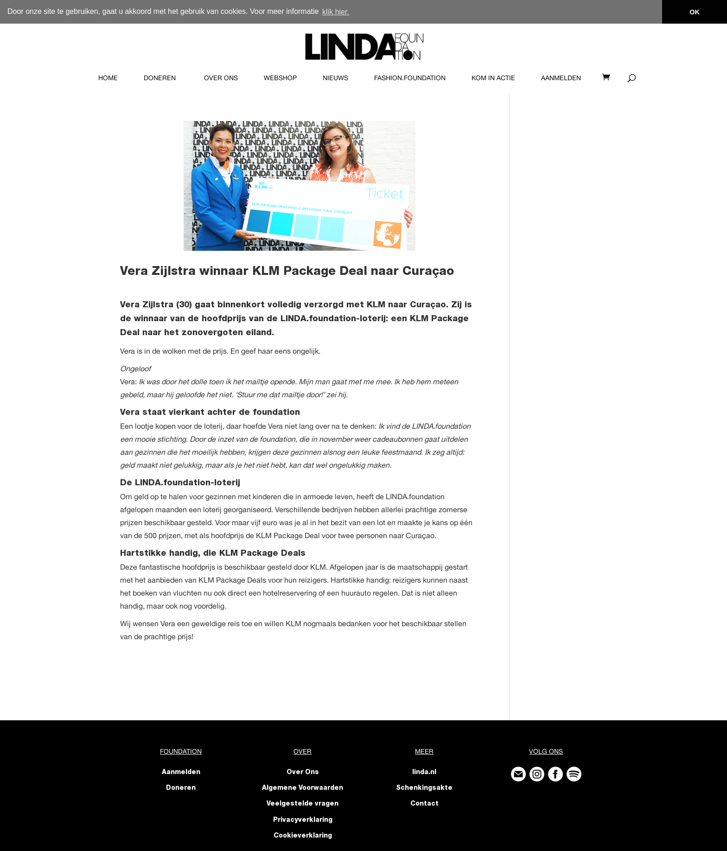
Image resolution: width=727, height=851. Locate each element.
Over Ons (221, 77)
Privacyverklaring (302, 820)
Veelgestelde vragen (302, 804)
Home (108, 77)
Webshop (280, 77)
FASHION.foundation (410, 77)
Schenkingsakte (424, 788)
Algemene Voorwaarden (302, 788)
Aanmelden (561, 77)
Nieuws (335, 77)
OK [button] (694, 12)
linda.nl (424, 772)
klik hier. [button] (335, 12)
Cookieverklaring (303, 835)
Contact (424, 804)
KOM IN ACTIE (493, 77)
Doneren (160, 77)
